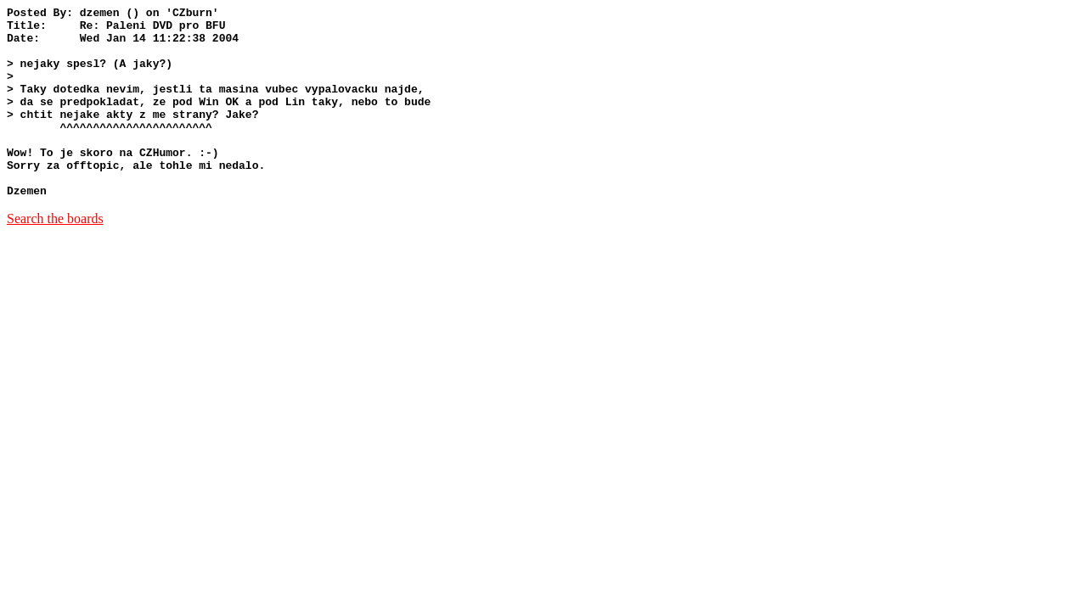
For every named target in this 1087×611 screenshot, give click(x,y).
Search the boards (55, 256)
